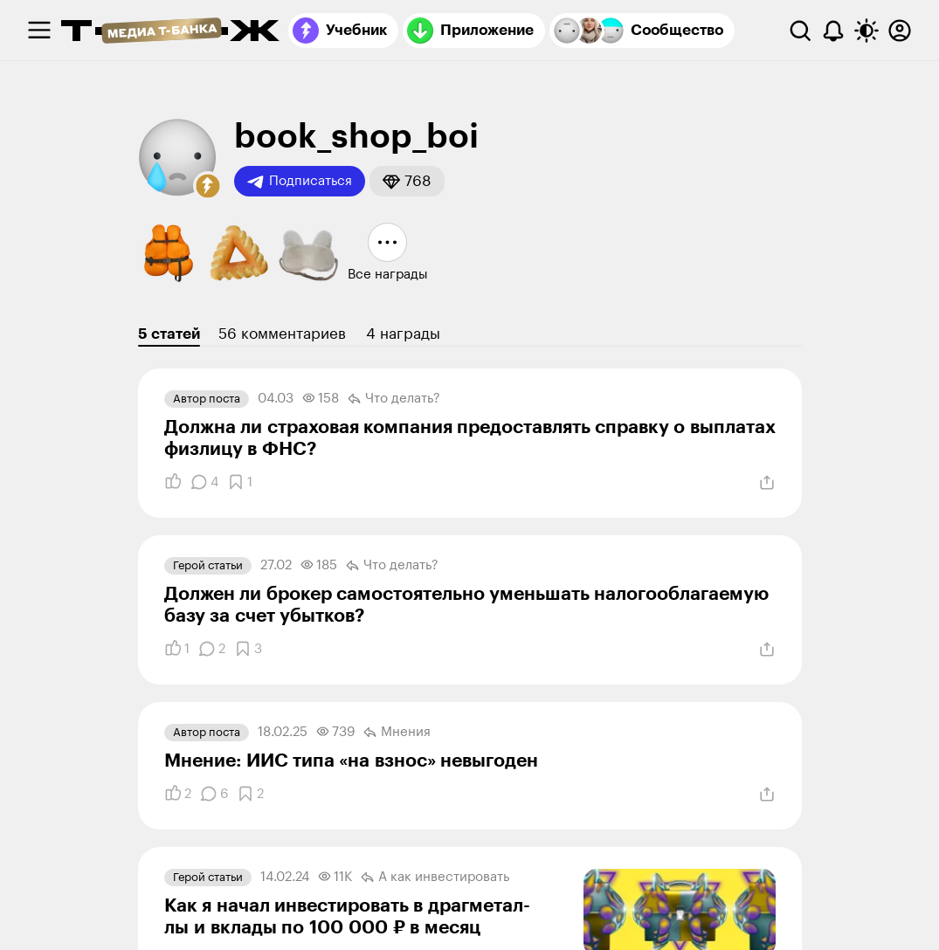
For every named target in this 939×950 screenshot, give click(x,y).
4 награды (403, 334)
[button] (207, 186)
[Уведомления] (833, 30)
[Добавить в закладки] (240, 482)
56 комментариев (282, 334)
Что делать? (394, 399)
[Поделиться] (767, 483)
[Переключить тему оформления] (866, 30)
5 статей (169, 334)
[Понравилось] (173, 482)
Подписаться (299, 181)
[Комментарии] (204, 482)
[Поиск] (800, 30)
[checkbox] (39, 30)
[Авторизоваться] (900, 30)
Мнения (397, 733)
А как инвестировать (435, 878)
